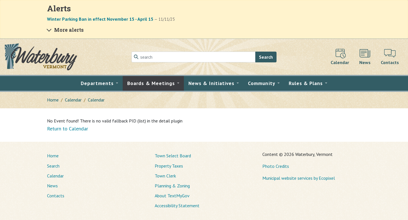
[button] (99, 83)
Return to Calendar (67, 128)
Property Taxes (169, 166)
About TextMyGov (172, 195)
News (52, 186)
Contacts (55, 195)
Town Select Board (173, 155)
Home (53, 100)
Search (266, 57)
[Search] (193, 57)
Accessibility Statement (177, 205)
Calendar (73, 100)
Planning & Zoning (172, 186)
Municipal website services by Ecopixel (298, 178)
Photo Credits (275, 166)
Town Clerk (165, 176)
